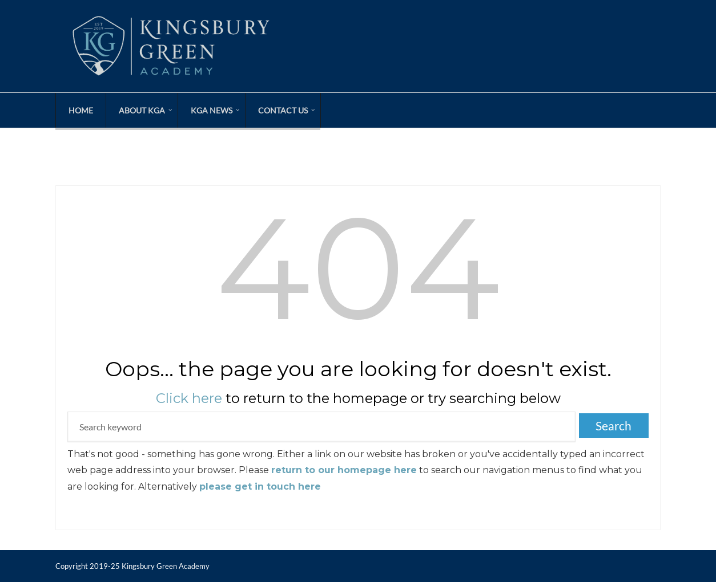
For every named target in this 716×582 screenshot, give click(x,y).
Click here (189, 398)
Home (81, 110)
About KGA (142, 110)
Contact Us (283, 110)
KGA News (211, 110)
